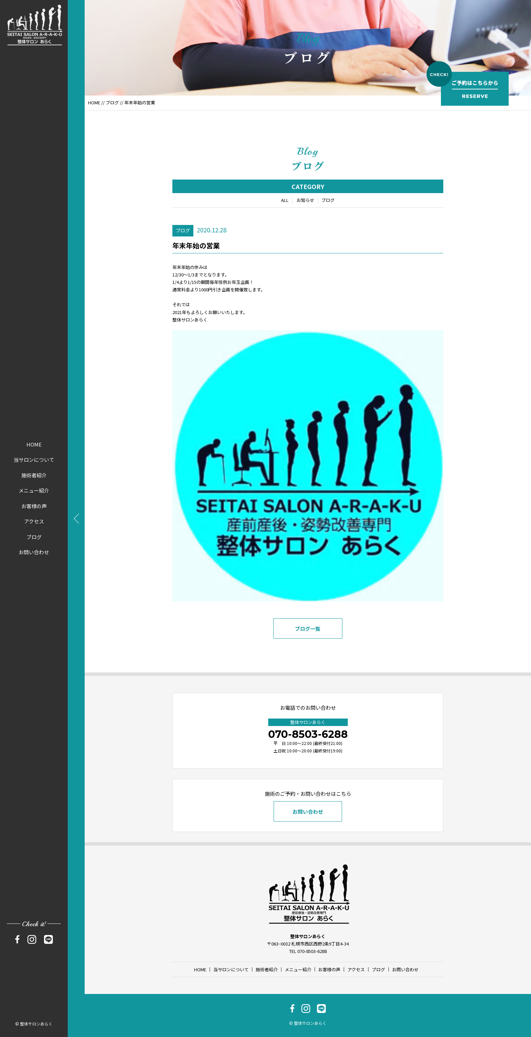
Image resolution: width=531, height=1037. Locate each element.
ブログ (34, 536)
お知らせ (305, 201)
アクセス (34, 521)
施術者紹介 (34, 475)
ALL (285, 201)
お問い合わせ (34, 552)
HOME (34, 444)
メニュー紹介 (34, 490)
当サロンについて (34, 459)
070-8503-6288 (308, 734)
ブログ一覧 (308, 629)
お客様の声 (34, 506)
